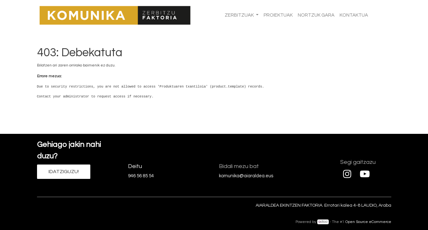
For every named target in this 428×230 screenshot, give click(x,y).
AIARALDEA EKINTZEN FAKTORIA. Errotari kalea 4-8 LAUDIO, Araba (323, 205)
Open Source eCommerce (368, 222)
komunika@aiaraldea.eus (246, 175)
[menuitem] (278, 15)
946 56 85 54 (141, 175)
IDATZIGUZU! (64, 171)
